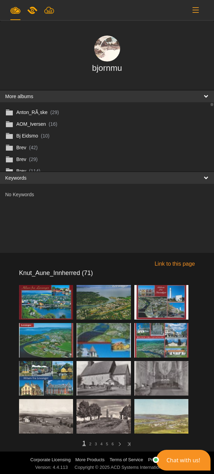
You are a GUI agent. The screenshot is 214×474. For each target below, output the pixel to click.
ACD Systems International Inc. (142, 467)
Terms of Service (126, 459)
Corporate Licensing (51, 459)
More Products (90, 459)
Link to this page (174, 264)
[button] (183, 460)
